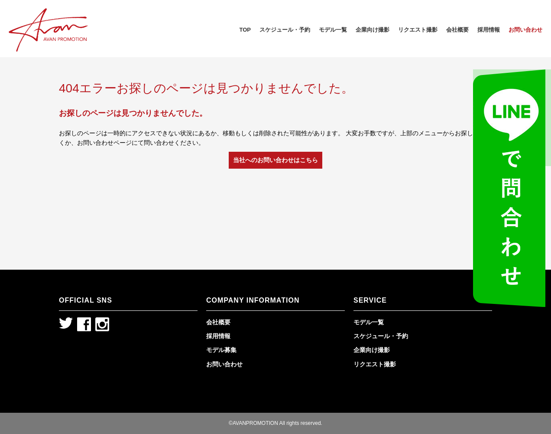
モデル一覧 (333, 29)
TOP (245, 29)
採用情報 (488, 29)
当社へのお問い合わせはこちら (275, 160)
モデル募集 (221, 349)
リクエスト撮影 (418, 29)
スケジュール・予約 (284, 29)
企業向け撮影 (372, 29)
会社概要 (457, 29)
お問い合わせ (525, 29)
